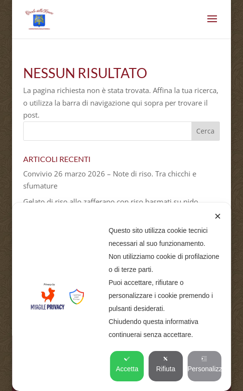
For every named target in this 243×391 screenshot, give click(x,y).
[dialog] (121, 296)
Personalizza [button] (204, 364)
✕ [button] (217, 216)
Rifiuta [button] (166, 364)
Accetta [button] (127, 364)
